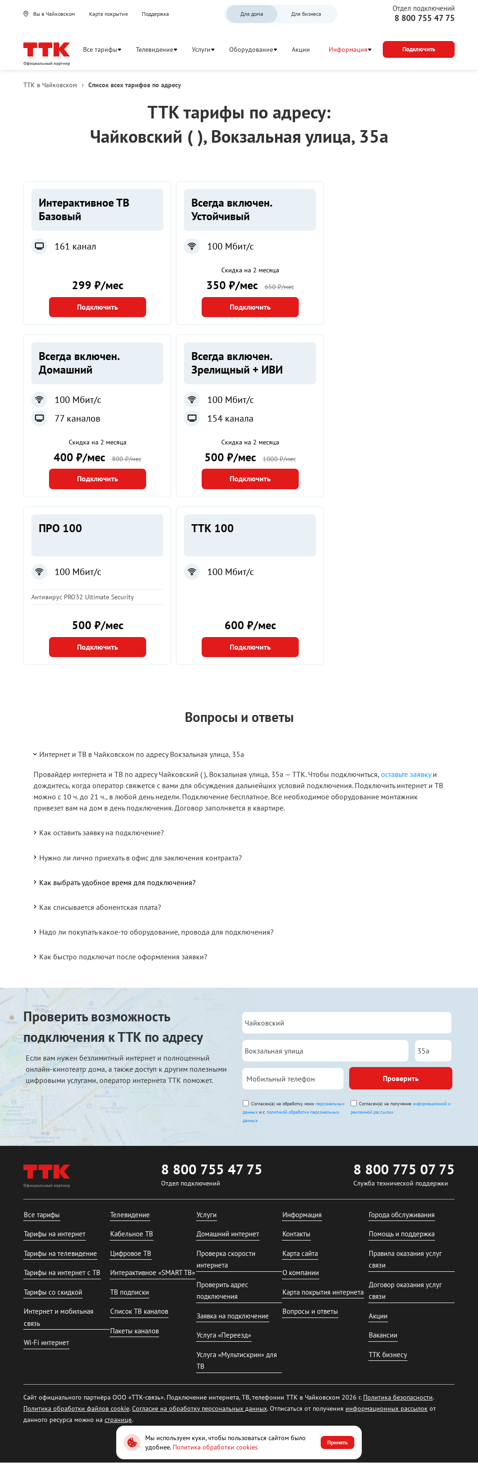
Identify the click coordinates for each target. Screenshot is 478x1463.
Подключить (97, 307)
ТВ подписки (129, 1292)
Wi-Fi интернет (46, 1342)
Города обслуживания (402, 1214)
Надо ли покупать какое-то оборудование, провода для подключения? (152, 931)
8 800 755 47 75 (424, 18)
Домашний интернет (228, 1233)
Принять (337, 1442)
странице (118, 1419)
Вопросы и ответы (310, 1311)
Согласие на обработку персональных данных (199, 1408)
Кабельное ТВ (131, 1233)
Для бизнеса (306, 13)
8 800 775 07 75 (404, 1169)
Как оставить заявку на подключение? (97, 832)
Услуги (201, 49)
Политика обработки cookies (215, 1447)
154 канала (230, 418)
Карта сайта (300, 1253)
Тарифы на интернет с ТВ (62, 1272)
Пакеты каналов (134, 1330)
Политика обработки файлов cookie (76, 1408)
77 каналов (77, 418)
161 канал (75, 246)
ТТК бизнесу (388, 1354)
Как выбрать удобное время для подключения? (113, 882)
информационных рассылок (386, 1408)
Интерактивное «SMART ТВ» (152, 1272)
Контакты (296, 1233)
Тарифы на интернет (54, 1233)
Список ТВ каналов (139, 1311)
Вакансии (383, 1335)
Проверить (401, 1078)
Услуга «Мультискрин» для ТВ (237, 1360)
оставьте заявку (406, 774)
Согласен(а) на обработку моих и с (293, 1112)
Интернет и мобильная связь (58, 1317)
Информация (348, 49)
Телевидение (154, 49)
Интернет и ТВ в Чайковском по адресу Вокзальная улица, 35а (138, 754)
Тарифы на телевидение (60, 1253)
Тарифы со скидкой (53, 1292)
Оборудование (251, 49)
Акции (301, 49)
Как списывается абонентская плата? (96, 906)
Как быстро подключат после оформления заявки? (119, 956)
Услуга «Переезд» (224, 1335)
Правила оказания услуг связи (405, 1259)
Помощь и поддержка (402, 1233)
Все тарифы (100, 49)
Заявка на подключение (233, 1315)
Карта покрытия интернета (323, 1292)
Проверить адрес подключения (222, 1290)
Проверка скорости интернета (226, 1259)
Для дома (251, 13)
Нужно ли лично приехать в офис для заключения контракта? (136, 857)
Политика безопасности (398, 1397)
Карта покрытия (108, 13)
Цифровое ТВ (130, 1253)
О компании (300, 1272)
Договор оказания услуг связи (405, 1290)
